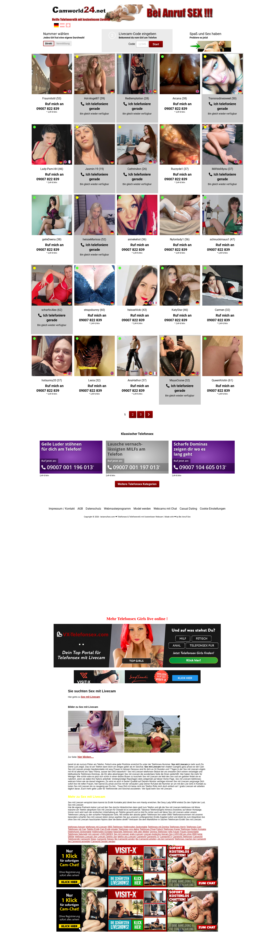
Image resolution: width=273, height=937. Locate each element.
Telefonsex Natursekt (78, 834)
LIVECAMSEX (106, 834)
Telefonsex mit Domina (158, 827)
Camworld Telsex (88, 839)
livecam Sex (167, 834)
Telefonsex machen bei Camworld (190, 839)
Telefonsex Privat (148, 829)
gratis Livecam (136, 834)
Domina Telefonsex (158, 831)
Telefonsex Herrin (178, 827)
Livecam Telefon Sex (107, 836)
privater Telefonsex (120, 829)
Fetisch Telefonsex (164, 829)
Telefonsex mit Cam (77, 829)
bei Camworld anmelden (79, 841)
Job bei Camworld (165, 839)
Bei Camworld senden (125, 839)
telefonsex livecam (76, 827)
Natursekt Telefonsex (123, 831)
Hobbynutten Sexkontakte (135, 827)
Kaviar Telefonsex (182, 829)
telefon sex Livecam (127, 836)
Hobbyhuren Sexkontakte (80, 831)
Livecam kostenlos (152, 834)
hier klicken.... (86, 756)
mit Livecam (93, 834)
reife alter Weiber (141, 831)
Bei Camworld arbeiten (146, 839)
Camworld (141, 836)
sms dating (134, 829)
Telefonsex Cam (193, 827)
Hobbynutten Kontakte (102, 831)
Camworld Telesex (105, 839)
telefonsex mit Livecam (96, 827)
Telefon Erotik (93, 829)
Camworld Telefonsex (183, 836)
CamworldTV (166, 836)
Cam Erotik (105, 829)
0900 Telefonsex (115, 827)
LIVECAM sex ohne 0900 (185, 834)
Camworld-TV (153, 836)
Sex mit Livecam (90, 696)
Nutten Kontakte (198, 829)
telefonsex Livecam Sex (86, 836)
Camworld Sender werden (103, 841)
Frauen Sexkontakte (189, 831)
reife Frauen (174, 831)
